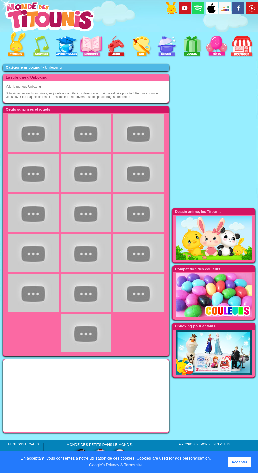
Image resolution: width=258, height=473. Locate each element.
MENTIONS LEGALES (23, 444)
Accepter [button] (239, 462)
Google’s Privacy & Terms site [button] (116, 465)
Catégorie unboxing (23, 67)
